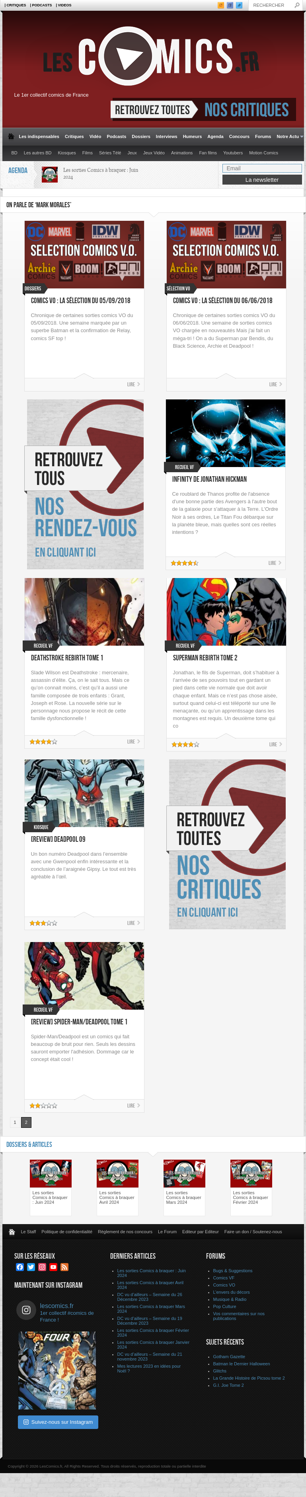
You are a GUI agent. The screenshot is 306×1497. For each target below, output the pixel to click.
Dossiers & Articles (29, 1145)
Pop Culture (224, 1306)
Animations (182, 152)
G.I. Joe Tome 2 (228, 1385)
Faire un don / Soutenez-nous (253, 1231)
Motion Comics (263, 152)
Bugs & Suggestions (233, 1270)
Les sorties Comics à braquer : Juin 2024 (50, 1197)
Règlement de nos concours (125, 1231)
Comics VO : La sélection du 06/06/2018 (223, 301)
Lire (131, 384)
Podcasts (116, 136)
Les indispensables (39, 136)
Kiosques (67, 152)
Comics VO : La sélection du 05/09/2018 (81, 301)
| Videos (64, 5)
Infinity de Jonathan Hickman (209, 479)
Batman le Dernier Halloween (241, 1363)
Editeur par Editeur (200, 1231)
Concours (239, 136)
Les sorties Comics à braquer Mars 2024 (183, 1197)
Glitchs (220, 1371)
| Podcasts (41, 5)
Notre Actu (289, 136)
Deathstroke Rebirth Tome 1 (67, 658)
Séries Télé (110, 152)
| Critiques (15, 5)
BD (15, 152)
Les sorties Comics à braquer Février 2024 (250, 1197)
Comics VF (224, 1277)
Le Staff (28, 1231)
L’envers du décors (231, 1292)
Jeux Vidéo (154, 152)
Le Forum (167, 1231)
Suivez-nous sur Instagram (58, 1422)
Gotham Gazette (229, 1356)
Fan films (208, 152)
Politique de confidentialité (66, 1231)
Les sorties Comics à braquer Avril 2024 (116, 1197)
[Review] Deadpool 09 (58, 839)
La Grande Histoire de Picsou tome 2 (249, 1378)
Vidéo (95, 136)
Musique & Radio (230, 1299)
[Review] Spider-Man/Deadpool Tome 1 (79, 1022)
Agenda (215, 136)
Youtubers (233, 152)
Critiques (74, 136)
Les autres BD (38, 152)
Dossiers (141, 136)
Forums (263, 136)
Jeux (131, 152)
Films (87, 152)
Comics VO (224, 1285)
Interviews (166, 136)
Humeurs (192, 136)
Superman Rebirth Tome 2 (205, 658)
